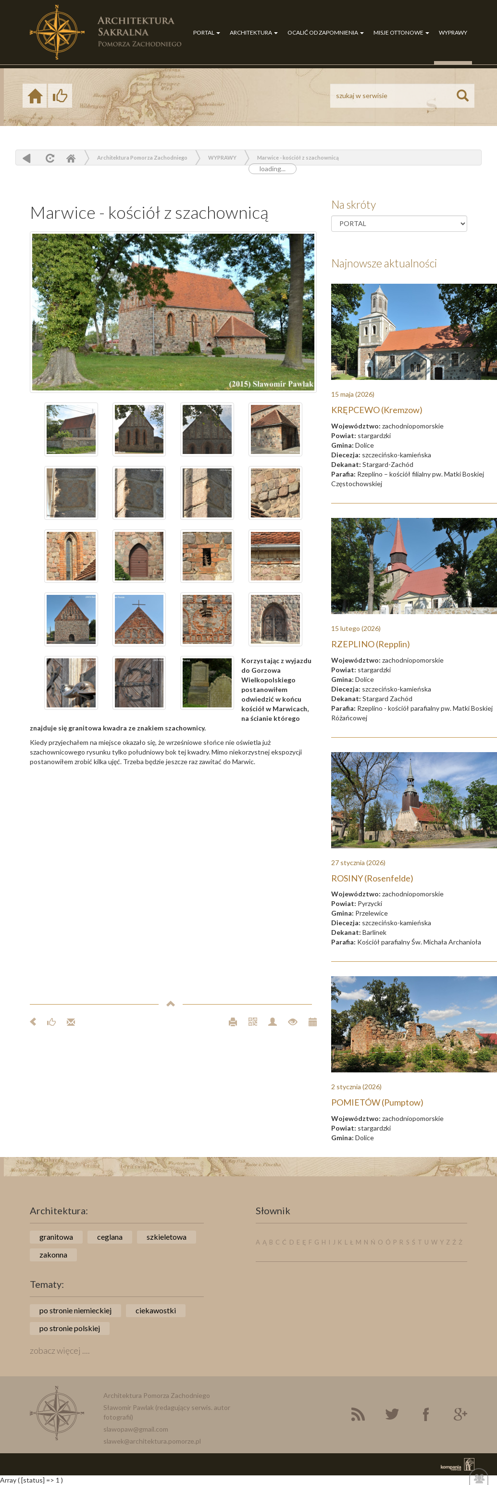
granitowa (56, 1236)
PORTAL (206, 32)
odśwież (48, 158)
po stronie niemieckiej (75, 1310)
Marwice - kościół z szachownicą (298, 157)
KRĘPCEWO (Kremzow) (376, 409)
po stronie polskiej (69, 1328)
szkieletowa (166, 1236)
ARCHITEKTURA (254, 32)
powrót (27, 158)
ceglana (110, 1236)
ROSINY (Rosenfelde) (372, 878)
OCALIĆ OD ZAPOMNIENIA (325, 32)
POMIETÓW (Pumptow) (377, 1102)
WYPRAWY (453, 32)
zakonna (53, 1254)
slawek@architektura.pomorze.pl (152, 1441)
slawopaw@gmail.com (135, 1429)
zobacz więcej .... (60, 1350)
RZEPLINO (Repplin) (370, 644)
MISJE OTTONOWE (401, 32)
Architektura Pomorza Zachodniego (142, 157)
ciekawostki (156, 1310)
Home (70, 158)
